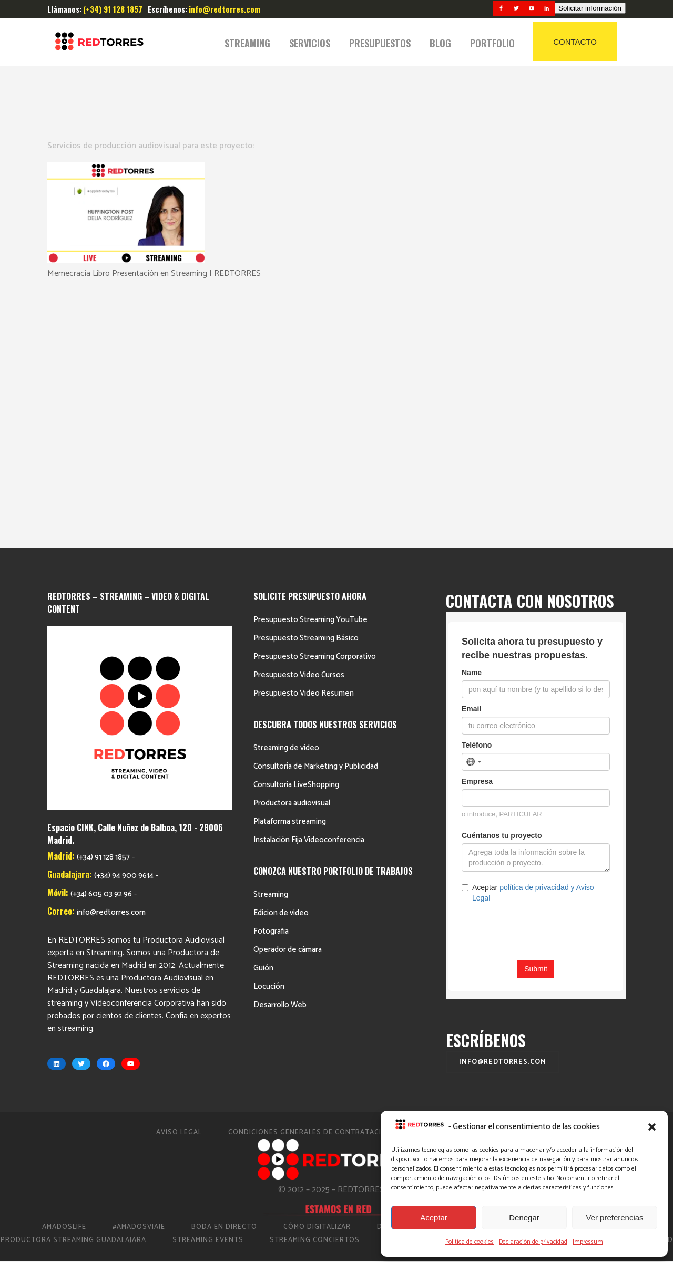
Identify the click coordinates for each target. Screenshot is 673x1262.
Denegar (524, 1217)
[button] (652, 1127)
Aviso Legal (179, 878)
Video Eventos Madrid (629, 986)
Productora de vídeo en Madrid (543, 973)
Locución (268, 732)
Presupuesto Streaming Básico (306, 384)
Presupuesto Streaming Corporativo (314, 402)
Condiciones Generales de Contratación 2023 (320, 878)
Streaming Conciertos (315, 986)
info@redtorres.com (111, 659)
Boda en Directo (224, 973)
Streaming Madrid (421, 986)
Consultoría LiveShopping (296, 530)
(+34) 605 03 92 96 (101, 640)
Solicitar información (589, 8)
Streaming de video (286, 494)
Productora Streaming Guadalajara (73, 986)
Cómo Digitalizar (317, 973)
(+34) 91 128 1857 (103, 604)
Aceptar (433, 1217)
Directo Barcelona (415, 973)
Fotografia (271, 677)
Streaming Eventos (521, 986)
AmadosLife (64, 973)
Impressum (588, 1242)
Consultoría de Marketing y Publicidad (315, 512)
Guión (263, 714)
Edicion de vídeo (281, 659)
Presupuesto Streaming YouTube (310, 366)
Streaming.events (207, 986)
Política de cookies (469, 1242)
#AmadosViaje (139, 973)
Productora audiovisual (291, 549)
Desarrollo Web (280, 751)
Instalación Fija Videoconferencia (308, 586)
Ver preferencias (614, 1217)
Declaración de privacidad (533, 1242)
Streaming (270, 640)
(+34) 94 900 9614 (124, 622)
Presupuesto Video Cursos (298, 421)
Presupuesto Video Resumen (303, 439)
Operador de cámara (287, 695)
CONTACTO (575, 41)
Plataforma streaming (289, 567)
